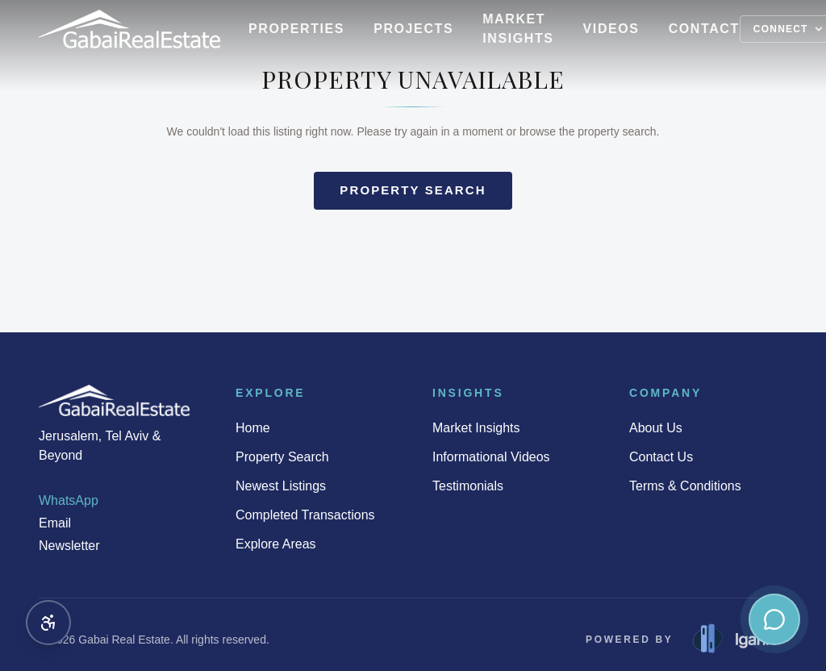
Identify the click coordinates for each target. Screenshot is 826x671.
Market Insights (517, 28)
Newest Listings (281, 486)
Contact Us (661, 457)
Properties (296, 28)
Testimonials (467, 486)
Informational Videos (491, 457)
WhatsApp (68, 500)
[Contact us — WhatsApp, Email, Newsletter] (774, 619)
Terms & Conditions (685, 486)
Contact (704, 28)
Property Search (282, 457)
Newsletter (69, 545)
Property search (413, 190)
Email (55, 523)
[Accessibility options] (48, 622)
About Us (655, 428)
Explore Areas (276, 544)
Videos (611, 28)
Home (253, 428)
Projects (413, 28)
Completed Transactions (305, 515)
